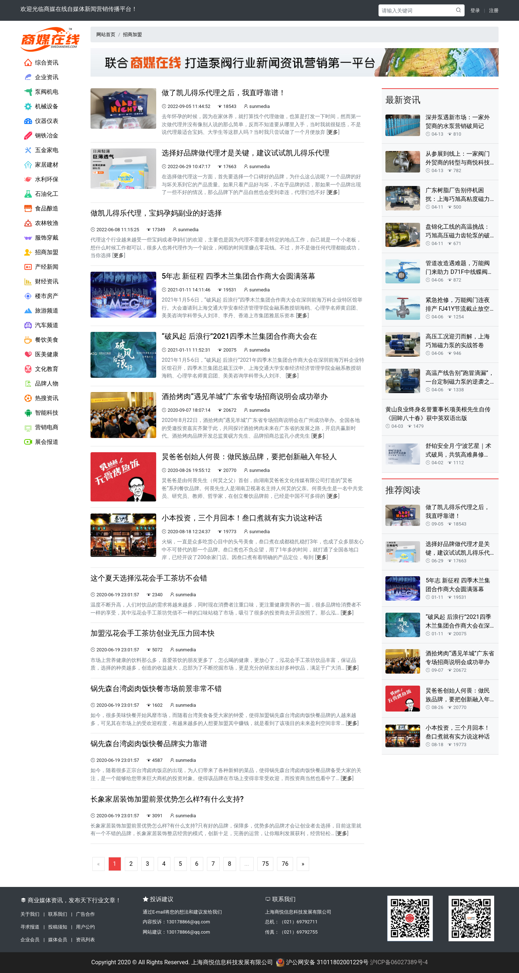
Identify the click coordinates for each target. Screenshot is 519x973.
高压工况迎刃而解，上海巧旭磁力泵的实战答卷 (458, 341)
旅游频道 (41, 311)
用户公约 (85, 927)
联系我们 (57, 914)
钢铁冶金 (41, 136)
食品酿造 (41, 209)
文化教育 (41, 369)
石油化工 (41, 194)
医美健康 (41, 354)
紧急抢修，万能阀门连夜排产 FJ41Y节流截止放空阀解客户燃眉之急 (458, 304)
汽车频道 (41, 325)
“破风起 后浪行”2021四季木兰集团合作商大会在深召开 (458, 621)
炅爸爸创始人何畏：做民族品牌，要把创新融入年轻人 (458, 695)
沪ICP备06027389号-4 (399, 962)
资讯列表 (85, 939)
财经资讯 (41, 282)
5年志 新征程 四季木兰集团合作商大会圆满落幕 (458, 585)
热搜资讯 (41, 398)
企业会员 (29, 939)
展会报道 (41, 442)
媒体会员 (57, 939)
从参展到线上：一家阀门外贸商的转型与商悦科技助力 (458, 158)
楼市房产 (41, 296)
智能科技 (41, 413)
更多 (333, 132)
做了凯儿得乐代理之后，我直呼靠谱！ (458, 511)
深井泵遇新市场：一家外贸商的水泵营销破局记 (458, 121)
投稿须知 (57, 927)
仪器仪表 (41, 121)
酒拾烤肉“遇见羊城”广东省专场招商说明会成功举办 (460, 658)
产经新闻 (41, 267)
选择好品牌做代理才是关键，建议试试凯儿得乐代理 (458, 548)
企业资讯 (41, 77)
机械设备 (41, 106)
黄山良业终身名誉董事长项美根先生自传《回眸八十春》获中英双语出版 (438, 414)
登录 (475, 10)
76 (285, 863)
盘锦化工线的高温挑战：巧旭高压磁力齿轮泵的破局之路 (458, 231)
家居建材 (41, 165)
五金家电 (41, 150)
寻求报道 (29, 927)
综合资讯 (41, 63)
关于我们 (29, 914)
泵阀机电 (41, 92)
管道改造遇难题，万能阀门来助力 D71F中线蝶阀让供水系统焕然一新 (459, 268)
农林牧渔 (41, 223)
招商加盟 (41, 252)
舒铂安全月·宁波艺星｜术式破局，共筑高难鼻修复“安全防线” (458, 450)
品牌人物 (41, 384)
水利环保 (41, 179)
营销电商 (41, 427)
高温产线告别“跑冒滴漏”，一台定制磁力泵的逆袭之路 (460, 377)
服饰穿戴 (41, 238)
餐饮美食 (41, 340)
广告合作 (85, 914)
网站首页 (105, 34)
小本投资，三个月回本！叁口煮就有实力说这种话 (458, 732)
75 (265, 863)
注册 (494, 10)
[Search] (414, 10)
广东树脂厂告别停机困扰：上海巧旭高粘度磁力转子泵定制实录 (458, 195)
